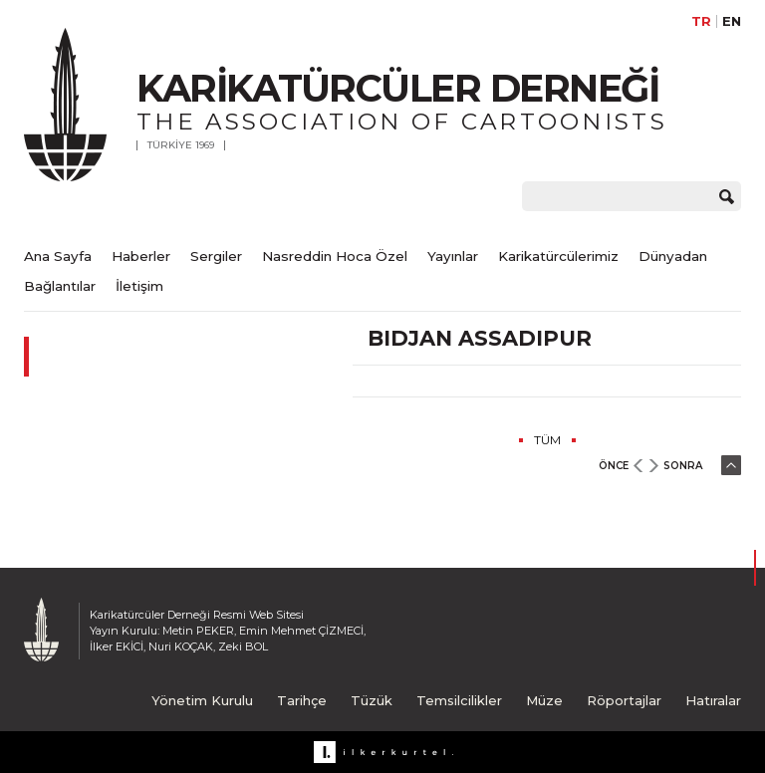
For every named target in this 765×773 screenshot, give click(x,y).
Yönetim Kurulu (202, 700)
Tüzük (371, 700)
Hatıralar (713, 700)
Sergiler (216, 256)
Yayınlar (452, 256)
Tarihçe (302, 700)
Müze (544, 700)
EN (731, 21)
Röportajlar (624, 700)
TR (701, 21)
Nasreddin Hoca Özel (334, 256)
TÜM (547, 439)
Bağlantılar (60, 286)
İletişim (139, 286)
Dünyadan (672, 256)
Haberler (141, 256)
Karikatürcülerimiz (558, 256)
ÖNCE (614, 465)
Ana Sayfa (58, 256)
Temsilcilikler (459, 700)
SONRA (682, 465)
